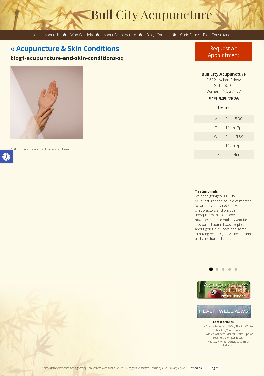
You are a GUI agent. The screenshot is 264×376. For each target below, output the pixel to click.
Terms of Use (158, 368)
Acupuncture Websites (56, 368)
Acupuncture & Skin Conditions (64, 48)
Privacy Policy (177, 368)
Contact (163, 34)
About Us (52, 34)
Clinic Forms (190, 34)
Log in (214, 368)
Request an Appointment (224, 51)
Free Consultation (217, 34)
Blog (150, 34)
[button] (6, 156)
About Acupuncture (120, 34)
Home (37, 34)
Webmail (196, 368)
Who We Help (81, 34)
